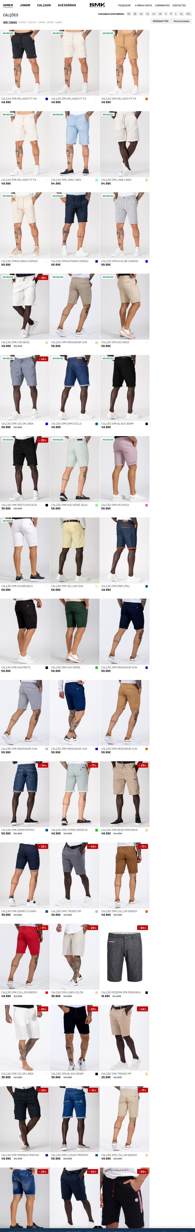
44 (153, 13)
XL (181, 13)
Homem (8, 5)
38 (134, 13)
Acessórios (67, 5)
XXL (188, 13)
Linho (58, 22)
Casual (32, 22)
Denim (50, 22)
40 (141, 13)
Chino (41, 22)
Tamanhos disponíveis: (111, 14)
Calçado (44, 5)
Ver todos (10, 22)
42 (147, 13)
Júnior (25, 5)
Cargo (22, 22)
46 (160, 13)
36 (128, 13)
